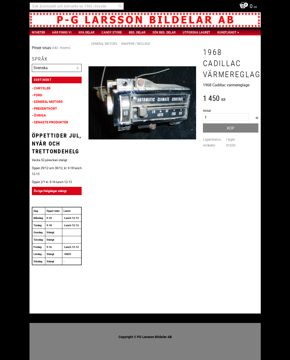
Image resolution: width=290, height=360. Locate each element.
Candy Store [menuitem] (111, 32)
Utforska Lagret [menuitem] (196, 32)
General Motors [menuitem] (48, 101)
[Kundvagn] (247, 6)
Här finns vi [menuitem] (61, 32)
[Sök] (120, 6)
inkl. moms (61, 47)
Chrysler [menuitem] (42, 88)
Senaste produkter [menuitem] (51, 122)
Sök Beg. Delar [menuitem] (164, 32)
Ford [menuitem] (38, 95)
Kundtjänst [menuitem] (226, 32)
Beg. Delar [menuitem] (137, 32)
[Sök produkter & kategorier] (76, 6)
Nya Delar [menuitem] (86, 32)
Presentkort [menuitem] (45, 108)
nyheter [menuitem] (38, 32)
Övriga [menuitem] (40, 115)
